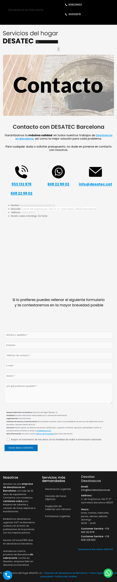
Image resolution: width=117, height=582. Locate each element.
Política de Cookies (66, 576)
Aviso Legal (96, 573)
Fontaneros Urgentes (57, 516)
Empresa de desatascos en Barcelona (66, 573)
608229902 (28, 212)
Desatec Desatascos (91, 478)
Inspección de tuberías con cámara (58, 508)
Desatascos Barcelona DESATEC (37, 205)
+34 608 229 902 (95, 538)
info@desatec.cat (43, 431)
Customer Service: (92, 528)
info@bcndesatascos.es (95, 490)
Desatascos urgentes (58, 489)
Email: (84, 486)
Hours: (85, 509)
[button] (58, 49)
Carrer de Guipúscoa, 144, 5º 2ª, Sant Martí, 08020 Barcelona (58, 209)
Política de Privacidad (45, 434)
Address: (86, 495)
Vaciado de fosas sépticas (55, 497)
